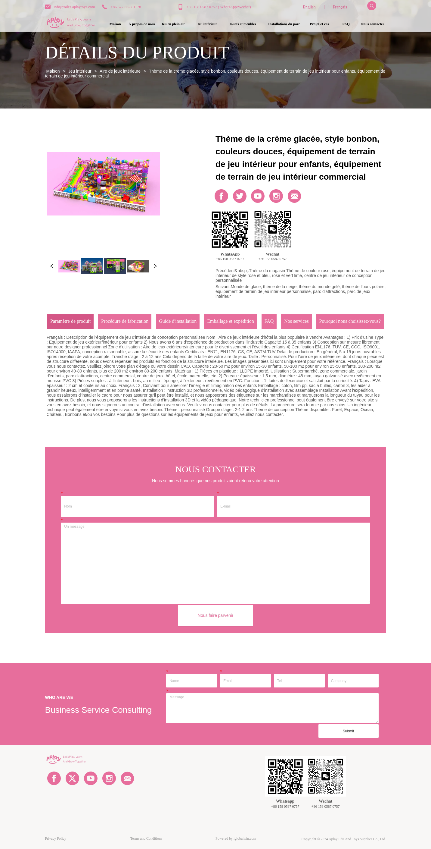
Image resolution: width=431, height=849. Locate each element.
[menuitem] (173, 24)
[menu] (244, 24)
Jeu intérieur (80, 71)
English (309, 7)
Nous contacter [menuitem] (372, 24)
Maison (53, 71)
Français (340, 7)
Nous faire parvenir (215, 615)
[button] (173, 24)
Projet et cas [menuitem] (319, 24)
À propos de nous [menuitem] (142, 24)
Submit (348, 731)
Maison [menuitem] (115, 24)
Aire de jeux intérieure (120, 71)
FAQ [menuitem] (345, 24)
